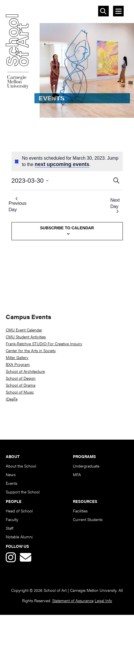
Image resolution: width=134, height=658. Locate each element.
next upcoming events (62, 164)
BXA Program (18, 364)
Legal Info (103, 600)
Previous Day (17, 204)
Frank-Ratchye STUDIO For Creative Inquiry (44, 343)
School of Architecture (25, 371)
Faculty (12, 519)
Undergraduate (86, 466)
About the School (21, 466)
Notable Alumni (19, 536)
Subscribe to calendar (67, 228)
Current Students (87, 519)
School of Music (20, 392)
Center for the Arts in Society (31, 350)
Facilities (80, 511)
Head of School (19, 511)
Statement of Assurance (73, 600)
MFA (77, 474)
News (10, 474)
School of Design (21, 378)
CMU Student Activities (26, 337)
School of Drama (20, 385)
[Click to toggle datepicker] (61, 180)
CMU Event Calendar (24, 330)
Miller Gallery (17, 357)
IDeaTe (12, 399)
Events (11, 483)
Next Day (115, 205)
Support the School (23, 492)
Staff (9, 528)
